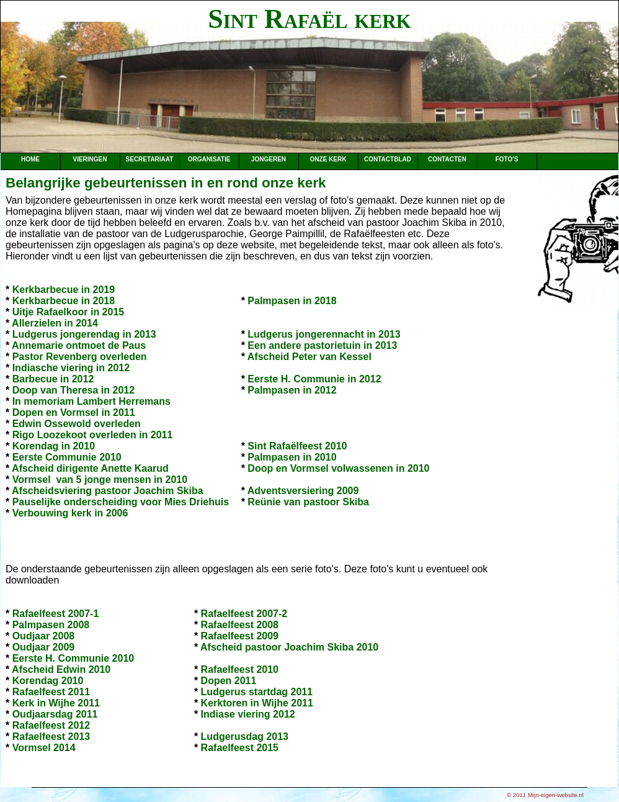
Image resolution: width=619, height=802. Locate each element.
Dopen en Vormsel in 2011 (73, 412)
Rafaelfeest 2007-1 (55, 613)
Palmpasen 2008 (51, 625)
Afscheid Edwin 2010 (61, 669)
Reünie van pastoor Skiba (308, 502)
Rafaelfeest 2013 (51, 736)
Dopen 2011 (229, 680)
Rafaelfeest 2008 (239, 625)
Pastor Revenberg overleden (79, 356)
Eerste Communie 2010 (67, 457)
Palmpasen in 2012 (291, 390)
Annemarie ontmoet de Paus (79, 345)
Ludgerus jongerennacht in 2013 (323, 334)
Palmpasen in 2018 (291, 300)
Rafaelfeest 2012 (51, 725)
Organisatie (209, 159)
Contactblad (387, 159)
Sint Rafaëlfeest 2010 (297, 446)
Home (30, 159)
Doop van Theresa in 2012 (73, 390)
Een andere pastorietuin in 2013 (322, 345)
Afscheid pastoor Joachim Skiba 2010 (289, 647)
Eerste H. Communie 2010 (73, 658)
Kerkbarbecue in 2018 (63, 300)
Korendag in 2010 (53, 446)
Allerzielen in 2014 (55, 323)
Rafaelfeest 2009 (239, 636)
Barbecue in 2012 (53, 379)
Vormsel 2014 (44, 747)
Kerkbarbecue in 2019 (63, 289)
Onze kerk (328, 159)
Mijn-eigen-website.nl (556, 794)
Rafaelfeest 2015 (239, 747)
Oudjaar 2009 (43, 647)
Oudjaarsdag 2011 (55, 714)
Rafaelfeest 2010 (239, 669)
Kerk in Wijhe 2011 (56, 703)
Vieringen (90, 159)
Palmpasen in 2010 (291, 457)
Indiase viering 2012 (248, 714)
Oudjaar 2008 (43, 636)
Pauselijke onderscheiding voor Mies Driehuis (120, 502)
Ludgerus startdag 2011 (257, 692)
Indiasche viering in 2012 (71, 368)
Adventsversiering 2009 (303, 490)
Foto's (507, 159)
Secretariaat (150, 159)
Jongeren (268, 159)
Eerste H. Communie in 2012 (314, 379)
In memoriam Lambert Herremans (91, 401)
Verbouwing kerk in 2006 (70, 513)
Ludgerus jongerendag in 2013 (84, 334)
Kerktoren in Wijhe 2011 (257, 703)
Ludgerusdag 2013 (244, 736)
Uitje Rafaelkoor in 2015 (68, 312)
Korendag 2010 (48, 680)
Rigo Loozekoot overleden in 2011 (92, 435)
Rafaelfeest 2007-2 (244, 613)
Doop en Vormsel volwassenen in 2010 (338, 468)
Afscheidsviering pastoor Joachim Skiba (107, 490)
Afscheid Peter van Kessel (309, 356)
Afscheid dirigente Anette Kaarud (90, 468)
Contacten (447, 159)
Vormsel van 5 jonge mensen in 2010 (99, 479)
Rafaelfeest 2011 (51, 692)
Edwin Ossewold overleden (76, 423)
